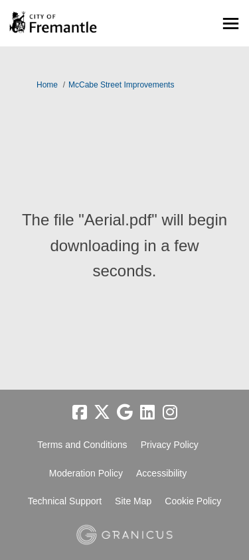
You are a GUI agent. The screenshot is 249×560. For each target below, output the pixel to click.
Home (47, 84)
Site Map (133, 501)
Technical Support (65, 501)
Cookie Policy (193, 501)
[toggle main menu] (230, 23)
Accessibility (161, 473)
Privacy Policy (170, 444)
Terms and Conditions (82, 444)
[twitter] (102, 413)
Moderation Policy (86, 473)
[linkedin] (147, 413)
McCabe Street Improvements (121, 84)
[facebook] (80, 413)
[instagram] (170, 413)
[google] (125, 413)
